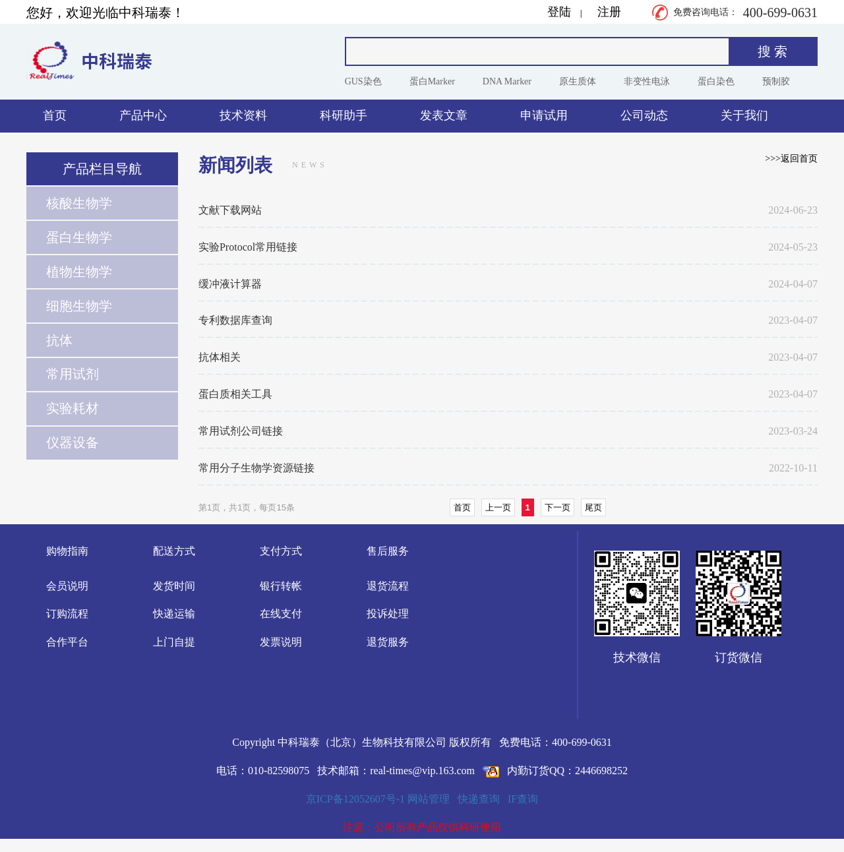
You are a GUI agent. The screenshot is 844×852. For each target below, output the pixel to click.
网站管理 (428, 799)
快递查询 (479, 799)
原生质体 (577, 81)
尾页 (593, 507)
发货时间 (174, 586)
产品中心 (143, 115)
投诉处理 (388, 613)
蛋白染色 (716, 81)
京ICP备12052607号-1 (355, 799)
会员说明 (67, 586)
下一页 (557, 507)
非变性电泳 (647, 81)
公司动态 (644, 115)
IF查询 (523, 799)
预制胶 (776, 81)
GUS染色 (363, 81)
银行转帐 (281, 586)
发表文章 (443, 115)
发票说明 (281, 642)
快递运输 (174, 613)
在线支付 (281, 613)
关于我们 (744, 115)
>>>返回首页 (791, 159)
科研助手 (343, 115)
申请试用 (544, 115)
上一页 (498, 507)
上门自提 (174, 642)
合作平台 (67, 642)
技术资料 (243, 115)
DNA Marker (507, 81)
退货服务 (388, 642)
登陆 (559, 11)
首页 (55, 115)
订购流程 (67, 613)
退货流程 (388, 586)
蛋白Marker (432, 81)
